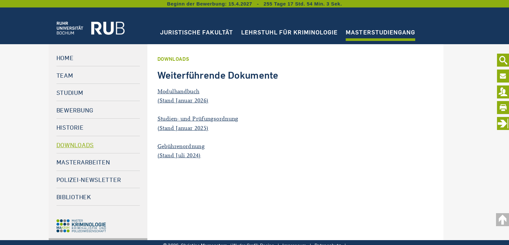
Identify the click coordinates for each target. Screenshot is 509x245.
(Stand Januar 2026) (183, 100)
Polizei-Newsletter (88, 179)
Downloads (75, 144)
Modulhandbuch (178, 91)
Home (65, 57)
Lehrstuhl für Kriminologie (289, 32)
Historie (70, 127)
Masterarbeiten (83, 162)
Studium (69, 92)
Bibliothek (73, 196)
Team (64, 75)
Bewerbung (74, 110)
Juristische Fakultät (196, 32)
